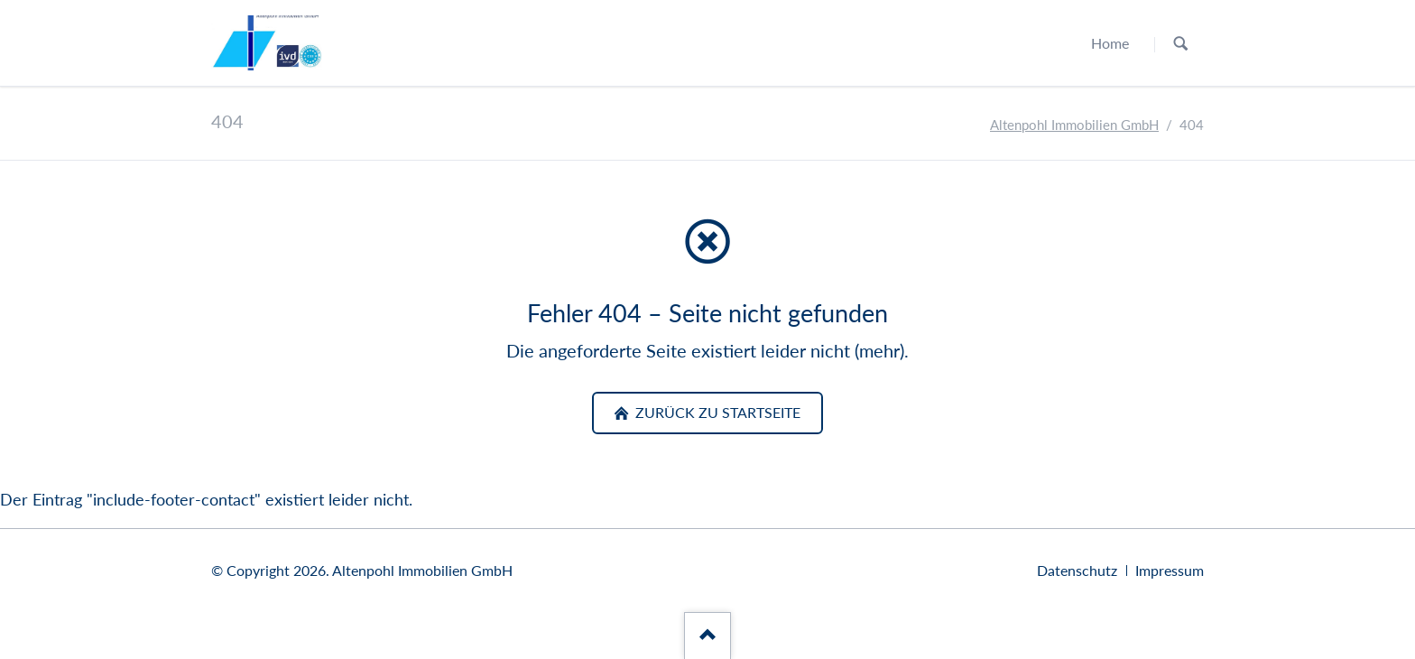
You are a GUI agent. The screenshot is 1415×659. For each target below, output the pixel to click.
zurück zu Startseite (716, 412)
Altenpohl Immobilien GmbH (1074, 125)
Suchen (1181, 43)
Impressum (1169, 570)
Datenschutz (1077, 570)
